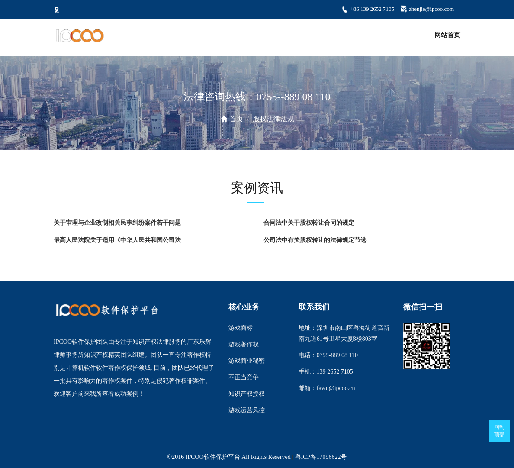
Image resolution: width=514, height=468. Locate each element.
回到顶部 (499, 431)
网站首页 (447, 35)
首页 (236, 119)
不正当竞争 (243, 377)
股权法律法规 (273, 119)
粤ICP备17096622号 (321, 457)
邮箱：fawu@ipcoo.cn (327, 388)
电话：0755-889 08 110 (328, 355)
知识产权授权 (246, 394)
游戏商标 (240, 328)
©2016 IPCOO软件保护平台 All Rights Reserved (229, 457)
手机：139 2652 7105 (326, 371)
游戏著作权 (243, 344)
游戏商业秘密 (246, 361)
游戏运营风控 (246, 410)
